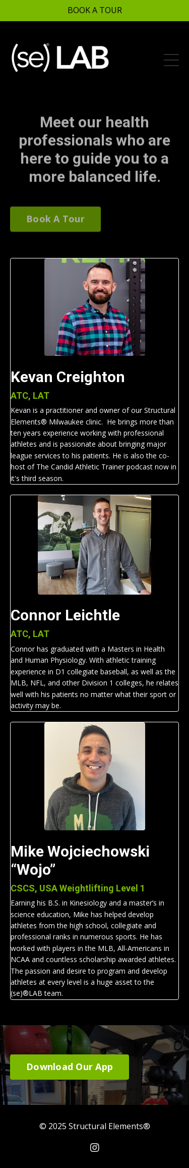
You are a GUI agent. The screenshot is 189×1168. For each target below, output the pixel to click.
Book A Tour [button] (55, 212)
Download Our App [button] (69, 1066)
